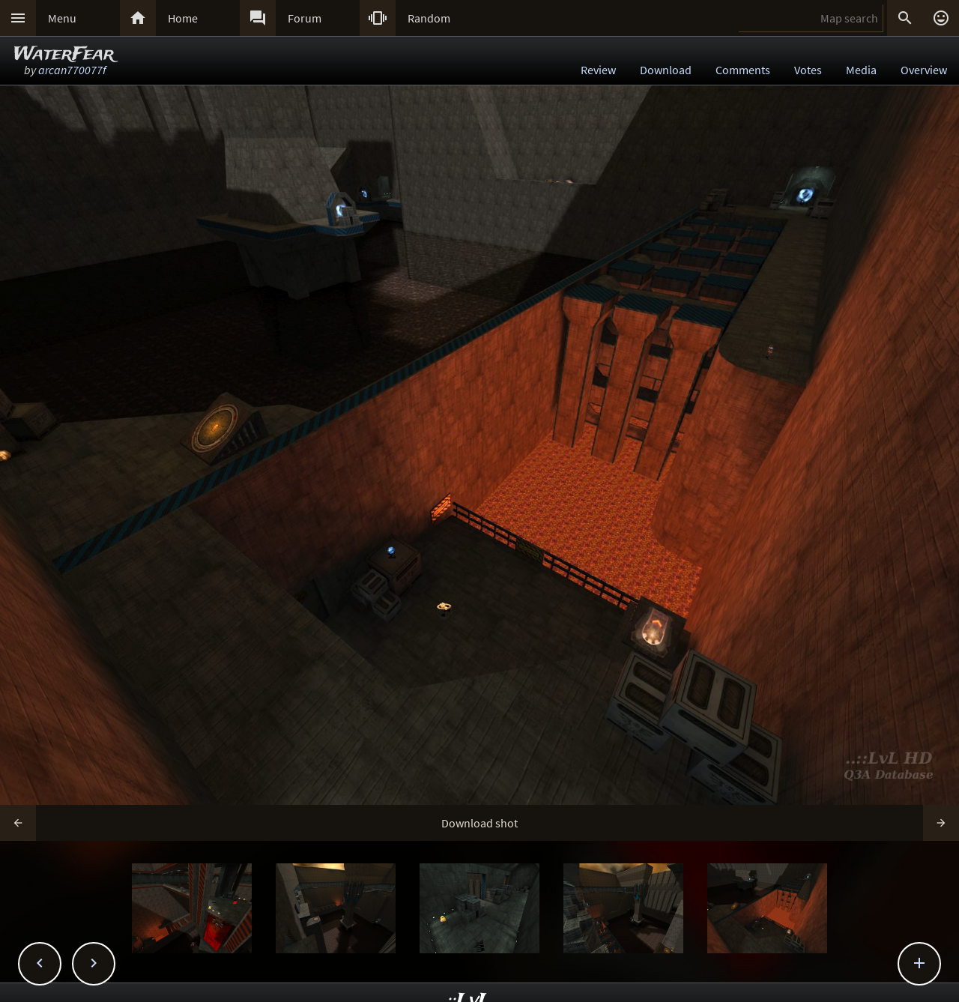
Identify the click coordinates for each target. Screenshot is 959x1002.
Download (666, 69)
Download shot (479, 822)
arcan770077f (72, 69)
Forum (304, 17)
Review (598, 69)
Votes (808, 69)
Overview (924, 69)
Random (429, 17)
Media (861, 69)
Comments (743, 69)
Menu (62, 17)
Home (183, 17)
